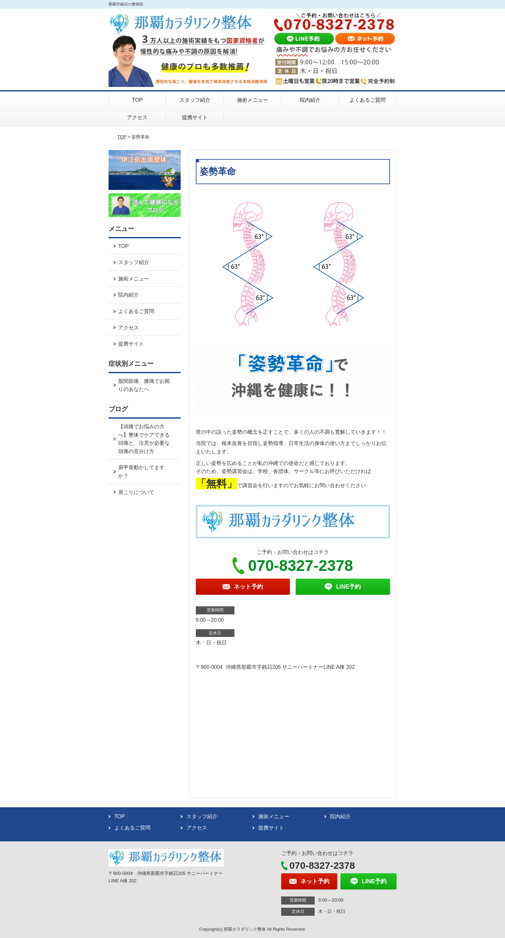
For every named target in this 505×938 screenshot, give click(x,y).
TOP (137, 100)
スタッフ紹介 (194, 100)
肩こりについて (136, 492)
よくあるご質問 (367, 100)
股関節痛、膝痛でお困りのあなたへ (144, 385)
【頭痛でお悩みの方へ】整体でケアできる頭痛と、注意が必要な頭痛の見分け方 (144, 439)
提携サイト (195, 117)
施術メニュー (252, 100)
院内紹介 (310, 100)
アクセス (137, 117)
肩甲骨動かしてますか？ (141, 471)
